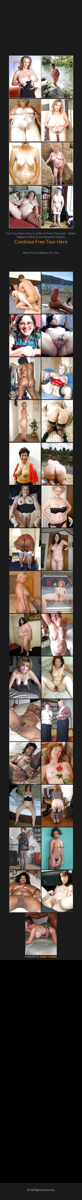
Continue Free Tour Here (41, 242)
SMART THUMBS (48, 957)
